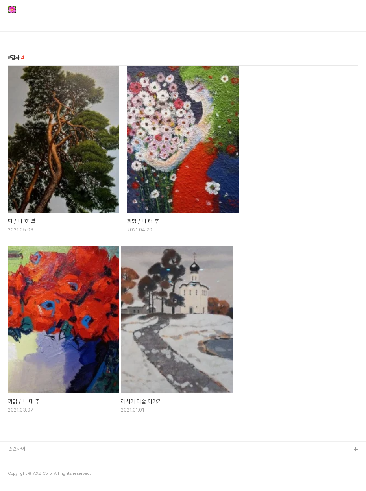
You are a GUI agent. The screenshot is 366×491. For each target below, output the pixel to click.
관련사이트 (19, 449)
